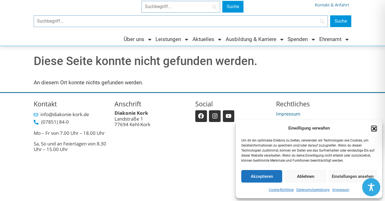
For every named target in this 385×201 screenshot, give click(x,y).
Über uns (138, 39)
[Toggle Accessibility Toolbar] (371, 187)
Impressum (340, 190)
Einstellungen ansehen (353, 176)
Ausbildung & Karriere (255, 39)
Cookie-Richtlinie (281, 190)
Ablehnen (305, 176)
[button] (374, 128)
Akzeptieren (262, 176)
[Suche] (232, 7)
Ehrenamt (334, 39)
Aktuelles (207, 39)
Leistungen (172, 39)
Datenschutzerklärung (313, 190)
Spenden (301, 39)
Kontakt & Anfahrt (332, 5)
